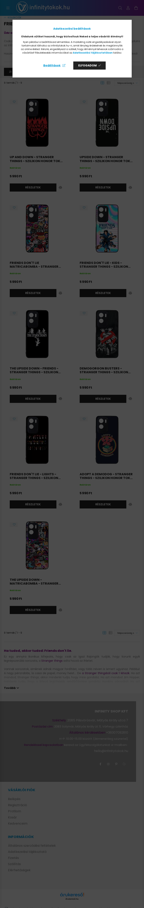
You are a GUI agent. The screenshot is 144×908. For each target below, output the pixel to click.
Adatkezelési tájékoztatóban (93, 52)
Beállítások (52, 65)
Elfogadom (87, 65)
